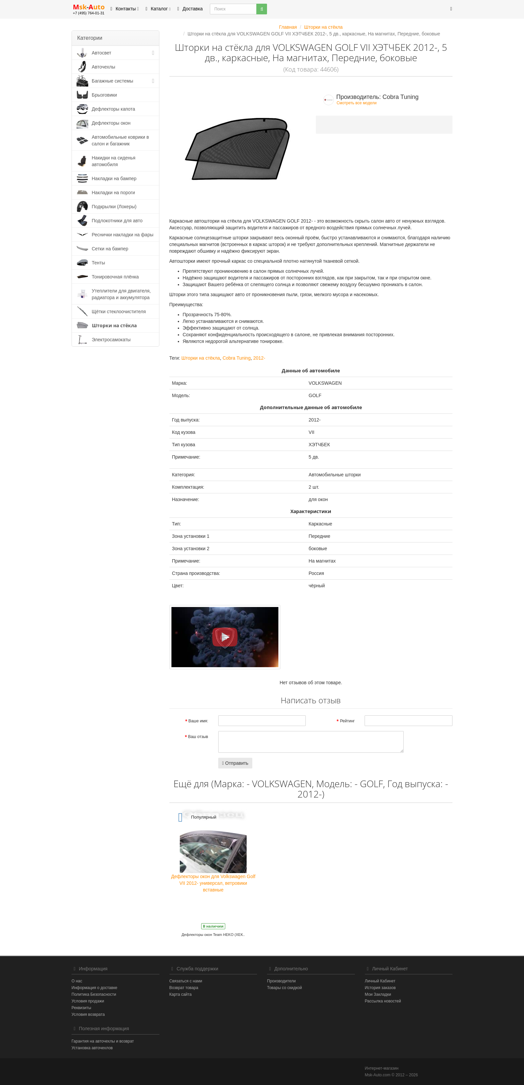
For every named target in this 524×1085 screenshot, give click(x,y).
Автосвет (102, 52)
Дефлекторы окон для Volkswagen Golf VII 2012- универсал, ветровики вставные (213, 883)
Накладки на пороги (113, 192)
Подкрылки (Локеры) (114, 206)
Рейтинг (347, 721)
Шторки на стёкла (114, 325)
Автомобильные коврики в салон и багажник (120, 140)
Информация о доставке (94, 987)
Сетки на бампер (110, 248)
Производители (281, 981)
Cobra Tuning (237, 358)
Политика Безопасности (94, 994)
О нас (77, 981)
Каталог (156, 8)
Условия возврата (88, 1014)
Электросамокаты (111, 339)
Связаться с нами (185, 981)
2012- (259, 358)
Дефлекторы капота (113, 109)
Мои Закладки (378, 994)
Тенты (98, 262)
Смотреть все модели (357, 103)
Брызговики (104, 95)
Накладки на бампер (114, 178)
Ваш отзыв (198, 736)
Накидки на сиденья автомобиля (114, 161)
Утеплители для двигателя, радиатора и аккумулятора (121, 294)
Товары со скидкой (284, 987)
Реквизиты (81, 1007)
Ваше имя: (198, 721)
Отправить (235, 763)
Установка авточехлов (92, 1048)
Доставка (189, 8)
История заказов (380, 987)
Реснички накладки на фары (123, 234)
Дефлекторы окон (111, 123)
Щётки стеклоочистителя (119, 311)
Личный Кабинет (380, 981)
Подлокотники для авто (117, 220)
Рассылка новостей (383, 1001)
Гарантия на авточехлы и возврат (103, 1041)
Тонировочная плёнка (115, 276)
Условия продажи (88, 1001)
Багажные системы (112, 81)
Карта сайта (180, 994)
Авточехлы (103, 67)
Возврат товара (184, 987)
